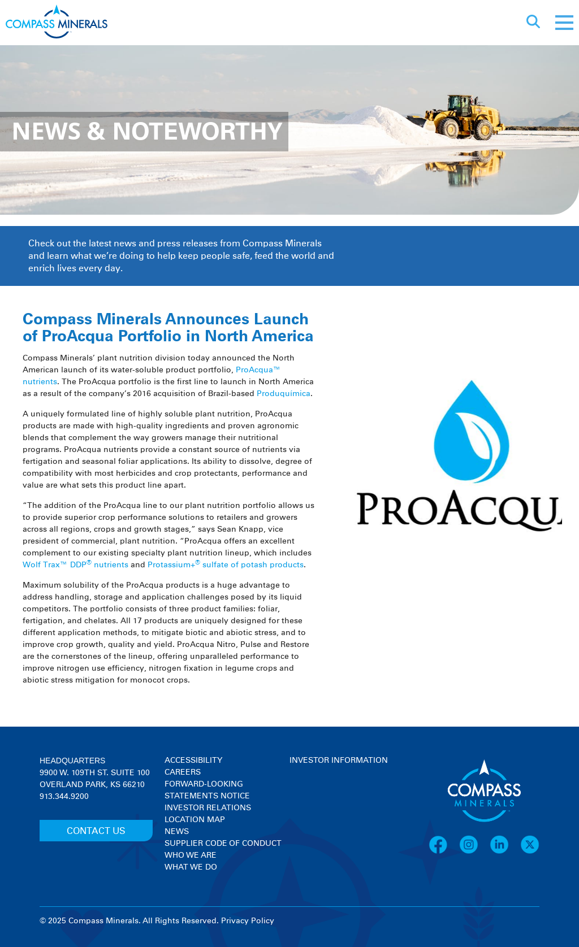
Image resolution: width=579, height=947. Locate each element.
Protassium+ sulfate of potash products (226, 565)
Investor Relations (208, 808)
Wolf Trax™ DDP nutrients (75, 565)
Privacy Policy (247, 921)
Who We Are (191, 855)
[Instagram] (474, 852)
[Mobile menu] (564, 22)
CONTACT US (96, 831)
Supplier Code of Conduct (223, 844)
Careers (183, 772)
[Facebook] (444, 852)
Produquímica (283, 394)
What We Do (191, 867)
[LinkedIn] (505, 852)
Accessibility (193, 760)
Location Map (195, 820)
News (177, 832)
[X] (529, 852)
